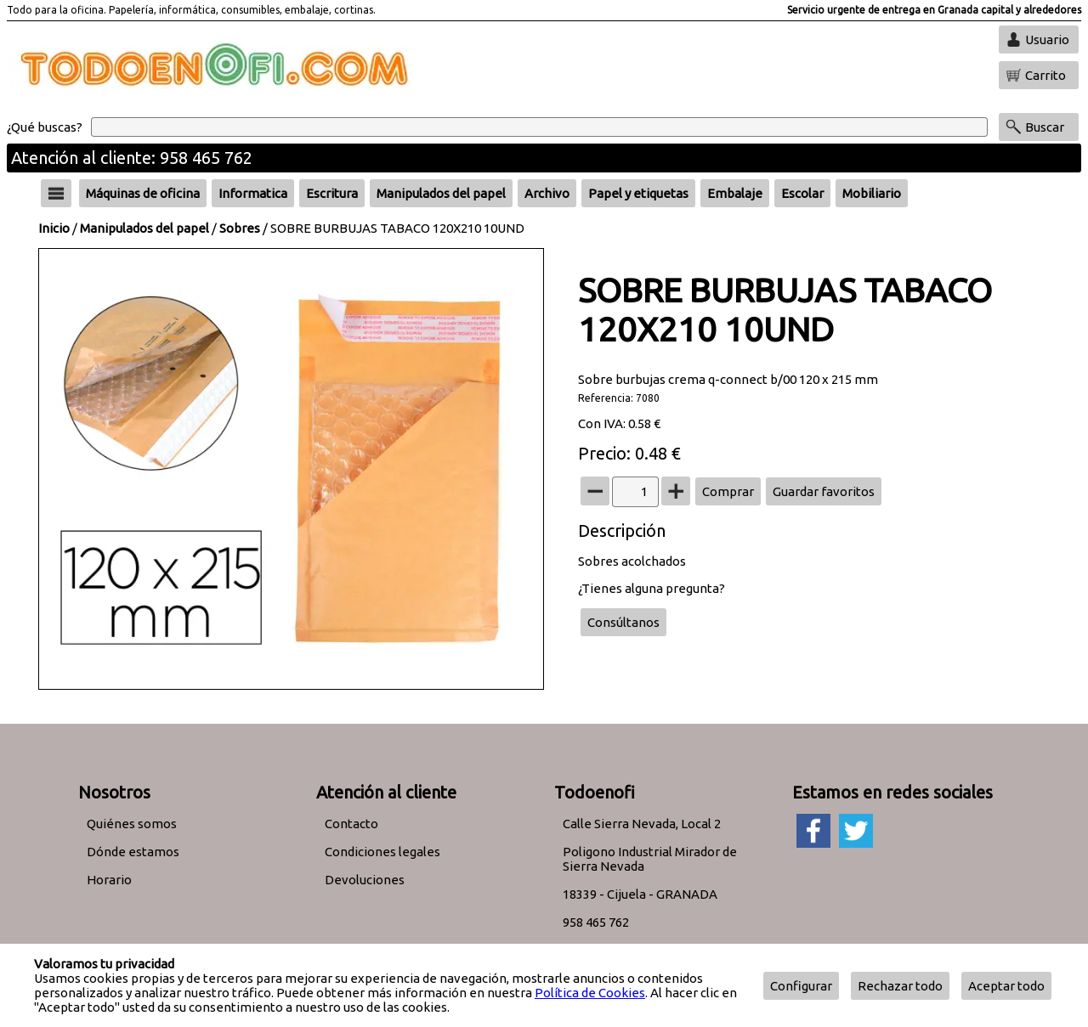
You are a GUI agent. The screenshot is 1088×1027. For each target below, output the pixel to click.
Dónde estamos (133, 851)
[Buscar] (539, 127)
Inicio (54, 228)
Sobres (239, 228)
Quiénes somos (132, 823)
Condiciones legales (382, 851)
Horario (109, 879)
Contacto (351, 823)
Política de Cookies (590, 992)
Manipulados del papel (144, 228)
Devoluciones (365, 879)
